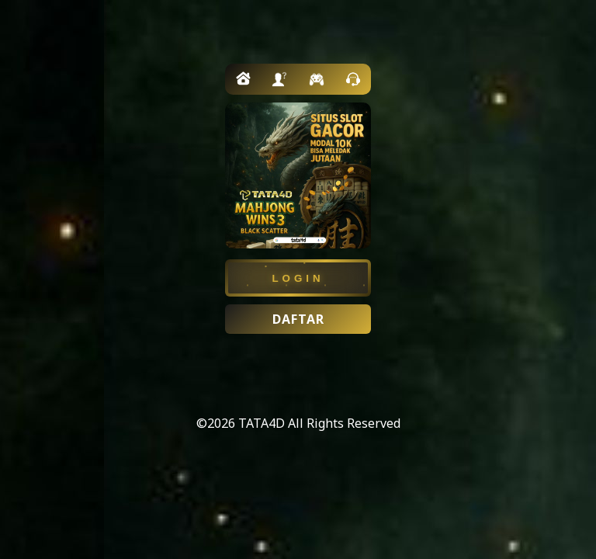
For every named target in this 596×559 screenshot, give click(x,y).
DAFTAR (298, 319)
